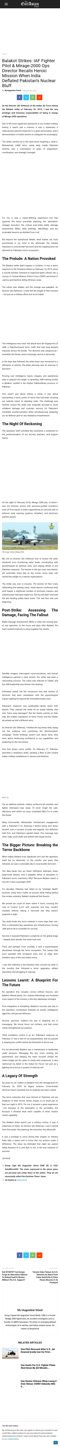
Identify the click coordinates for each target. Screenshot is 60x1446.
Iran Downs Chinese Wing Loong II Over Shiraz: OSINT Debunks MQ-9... (39, 1384)
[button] (6, 4)
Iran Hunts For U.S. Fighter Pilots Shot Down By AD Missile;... (38, 1366)
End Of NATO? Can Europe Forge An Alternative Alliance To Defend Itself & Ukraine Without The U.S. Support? (14, 1276)
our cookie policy (11, 1439)
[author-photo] (30, 1306)
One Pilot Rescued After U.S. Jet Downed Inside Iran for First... (38, 1350)
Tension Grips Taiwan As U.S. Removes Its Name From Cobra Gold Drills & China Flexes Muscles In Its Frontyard (45, 1277)
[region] (30, 29)
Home (4, 54)
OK (56, 1442)
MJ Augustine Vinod (13, 90)
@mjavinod (22, 1180)
